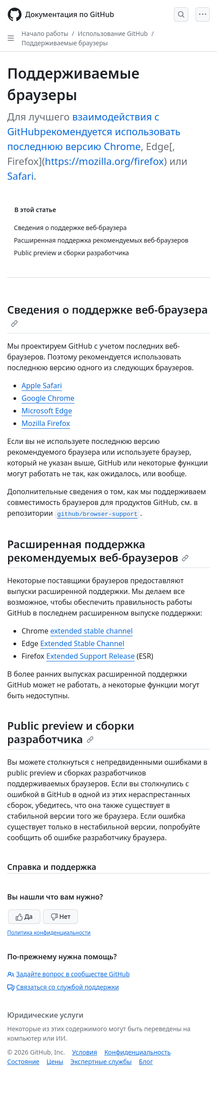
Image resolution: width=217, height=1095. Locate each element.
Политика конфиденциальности (49, 932)
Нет (61, 916)
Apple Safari (42, 385)
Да (24, 916)
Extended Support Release (90, 656)
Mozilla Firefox (46, 423)
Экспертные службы (101, 1061)
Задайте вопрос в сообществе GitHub (68, 974)
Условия (84, 1052)
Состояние (23, 1061)
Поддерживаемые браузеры (65, 43)
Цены (55, 1061)
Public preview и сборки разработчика (70, 732)
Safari (20, 175)
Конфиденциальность (137, 1052)
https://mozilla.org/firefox (104, 161)
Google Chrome (48, 398)
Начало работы (45, 33)
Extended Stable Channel (82, 643)
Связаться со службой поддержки (63, 987)
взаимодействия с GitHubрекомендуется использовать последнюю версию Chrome (94, 131)
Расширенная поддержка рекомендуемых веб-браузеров (98, 550)
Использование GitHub (113, 33)
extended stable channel (91, 631)
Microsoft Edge (47, 411)
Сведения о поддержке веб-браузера (107, 314)
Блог (146, 1061)
